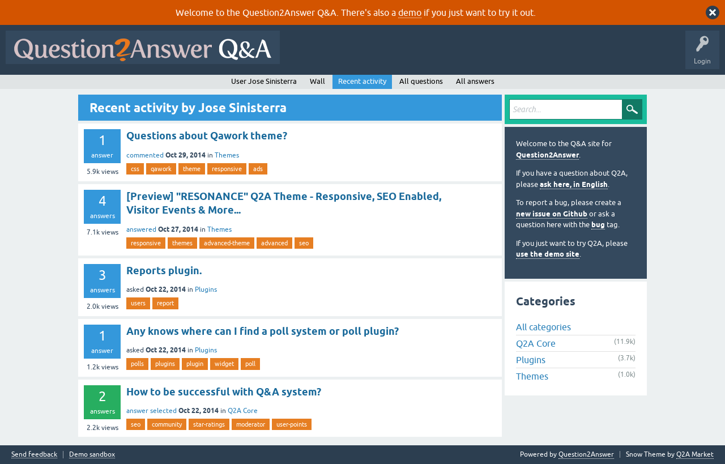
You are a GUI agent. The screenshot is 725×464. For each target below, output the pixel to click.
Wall (317, 81)
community (167, 424)
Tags (476, 55)
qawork (161, 168)
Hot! (390, 55)
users (138, 303)
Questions (350, 55)
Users (512, 55)
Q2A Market (695, 454)
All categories (543, 327)
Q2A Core (243, 411)
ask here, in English (574, 184)
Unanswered (433, 55)
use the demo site (547, 254)
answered (141, 229)
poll (250, 363)
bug (598, 224)
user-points (291, 424)
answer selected (151, 411)
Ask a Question (559, 55)
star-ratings (209, 424)
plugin (194, 363)
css (135, 168)
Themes (227, 155)
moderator (250, 424)
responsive (227, 168)
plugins (165, 363)
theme (192, 168)
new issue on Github (551, 214)
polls (137, 363)
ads (258, 168)
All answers (475, 81)
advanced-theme (227, 243)
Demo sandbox (92, 454)
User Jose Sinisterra (264, 81)
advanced (274, 243)
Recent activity (362, 81)
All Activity (305, 55)
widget (224, 363)
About (635, 55)
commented (145, 155)
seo (304, 243)
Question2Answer (547, 155)
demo (409, 12)
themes (182, 243)
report (165, 303)
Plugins (206, 289)
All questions (421, 81)
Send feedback (34, 454)
